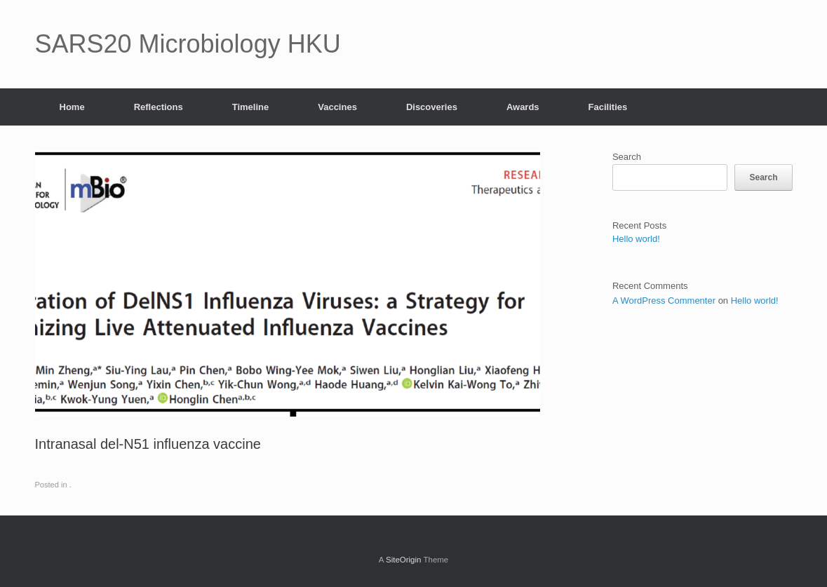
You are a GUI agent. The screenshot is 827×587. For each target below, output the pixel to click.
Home (72, 107)
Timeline (250, 107)
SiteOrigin (404, 559)
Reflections (158, 107)
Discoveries (431, 107)
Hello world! (636, 239)
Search (626, 156)
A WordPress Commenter (663, 300)
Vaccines (337, 107)
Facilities (608, 107)
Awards (522, 107)
